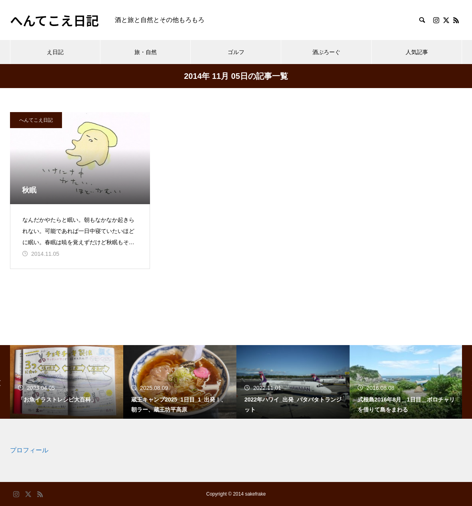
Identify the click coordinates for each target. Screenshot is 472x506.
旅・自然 (145, 52)
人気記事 (417, 52)
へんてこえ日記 (36, 120)
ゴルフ (236, 52)
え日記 (55, 52)
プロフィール (29, 450)
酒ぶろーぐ (326, 52)
